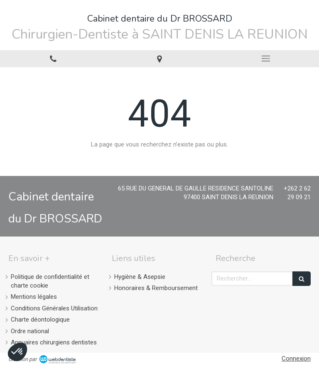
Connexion (296, 358)
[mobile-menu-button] (266, 58)
